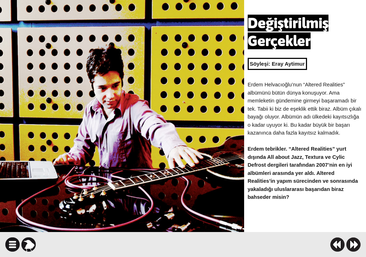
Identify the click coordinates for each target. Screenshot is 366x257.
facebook (205, 244)
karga (28, 244)
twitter (217, 244)
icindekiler (12, 244)
